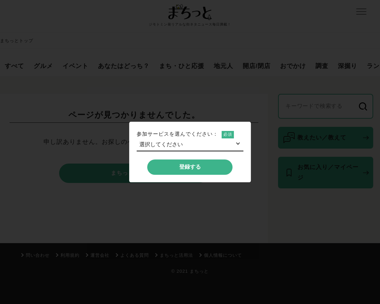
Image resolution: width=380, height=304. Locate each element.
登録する (190, 167)
